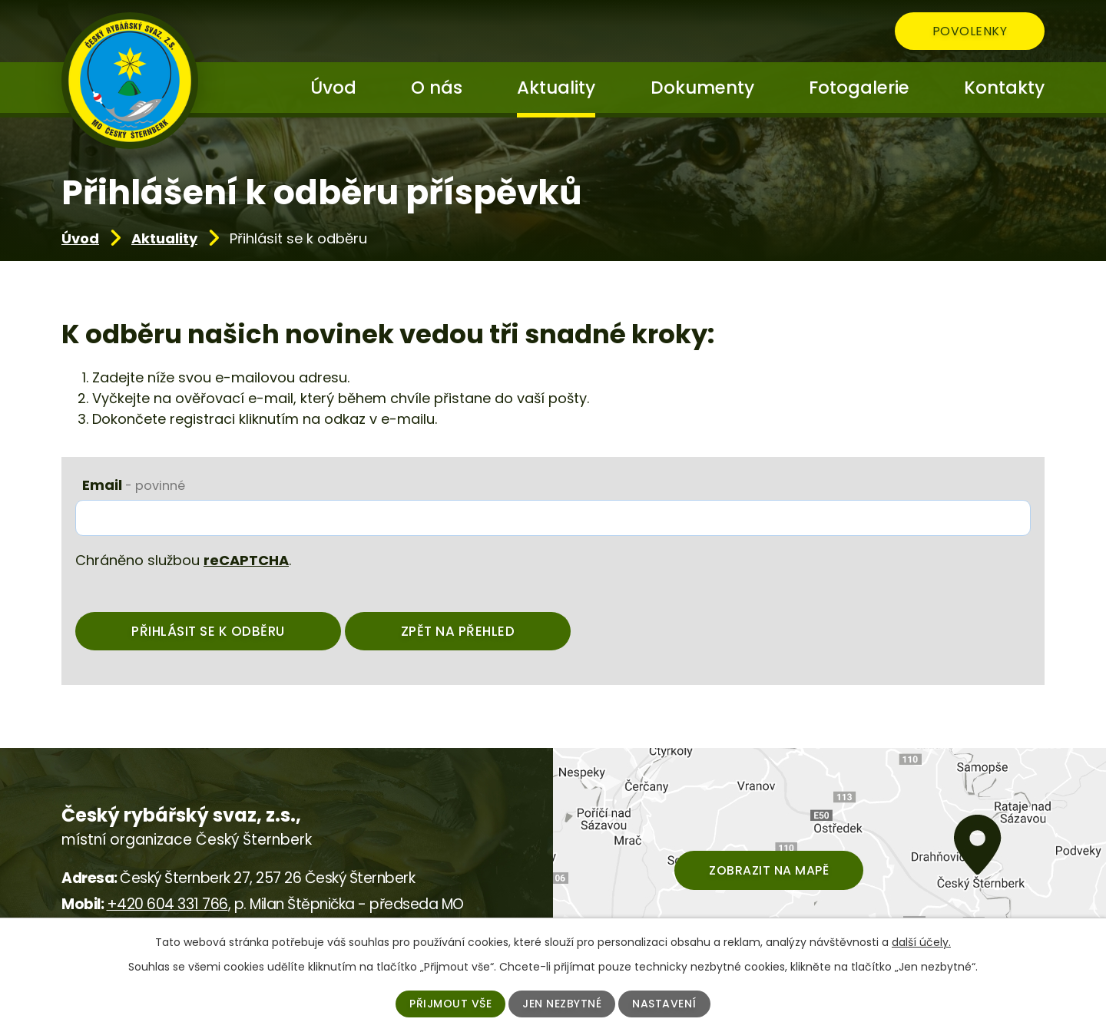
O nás (436, 87)
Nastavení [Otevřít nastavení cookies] (664, 1003)
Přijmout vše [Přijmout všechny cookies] (450, 1003)
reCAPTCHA (246, 560)
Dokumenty (702, 87)
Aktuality (164, 238)
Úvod (80, 238)
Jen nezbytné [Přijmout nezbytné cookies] (561, 1003)
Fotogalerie (859, 87)
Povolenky (970, 31)
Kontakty (1004, 87)
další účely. (921, 942)
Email (133, 485)
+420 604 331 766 (167, 904)
